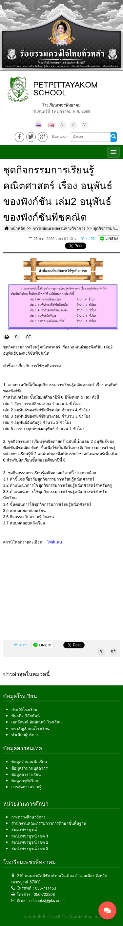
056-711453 (45, 888)
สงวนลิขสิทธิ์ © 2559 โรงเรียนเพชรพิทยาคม (61, 916)
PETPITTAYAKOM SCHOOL (65, 88)
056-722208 (44, 894)
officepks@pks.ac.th (47, 900)
